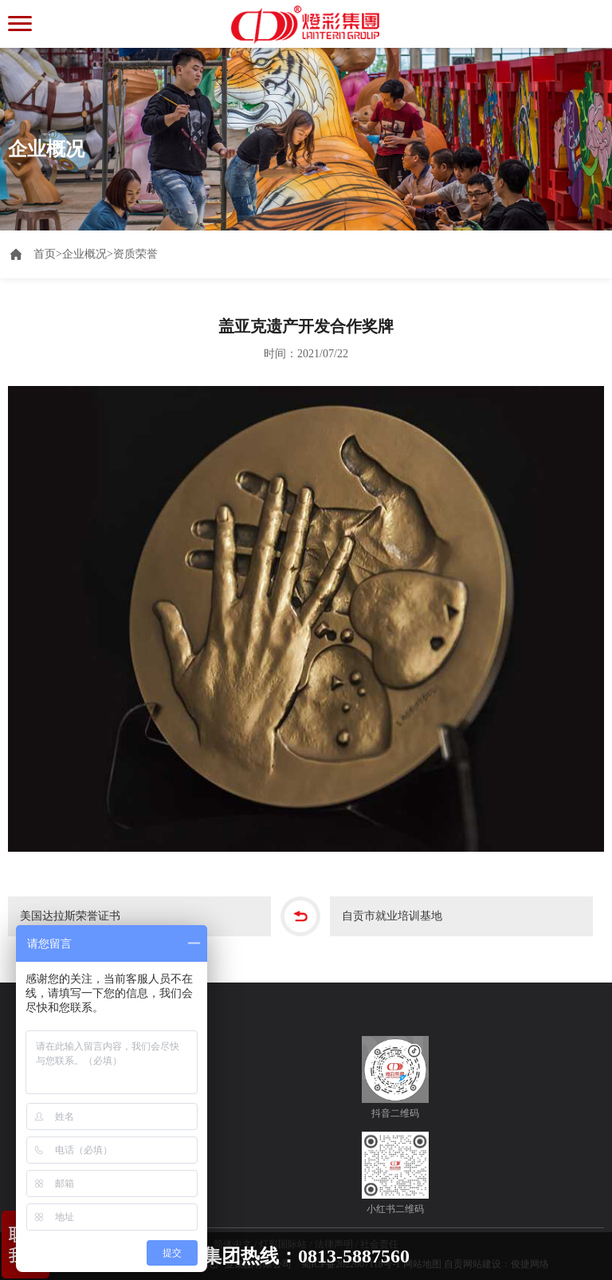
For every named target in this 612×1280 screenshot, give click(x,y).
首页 (47, 254)
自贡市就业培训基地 (392, 916)
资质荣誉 (135, 254)
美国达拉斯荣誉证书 (70, 916)
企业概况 (84, 254)
